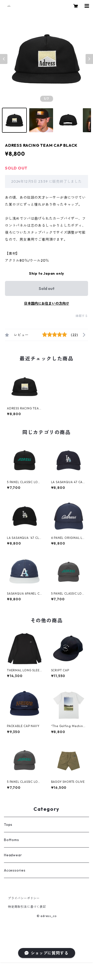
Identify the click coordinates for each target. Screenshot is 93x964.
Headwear (13, 855)
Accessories (15, 870)
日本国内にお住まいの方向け (46, 303)
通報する (81, 316)
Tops (8, 824)
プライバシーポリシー (24, 898)
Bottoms (11, 840)
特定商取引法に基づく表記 (27, 907)
